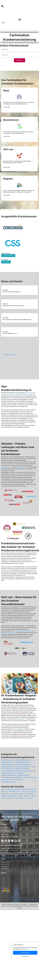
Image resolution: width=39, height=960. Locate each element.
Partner (3, 854)
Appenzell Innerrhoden (29, 789)
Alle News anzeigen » (10, 354)
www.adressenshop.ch (30, 631)
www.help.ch (6, 570)
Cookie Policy (26, 906)
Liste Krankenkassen (8, 255)
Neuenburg (22, 793)
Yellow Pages (4, 868)
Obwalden (4, 796)
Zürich (30, 798)
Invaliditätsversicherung (22, 769)
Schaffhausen (13, 796)
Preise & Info (6, 262)
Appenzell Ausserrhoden (14, 789)
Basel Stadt (12, 791)
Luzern (16, 793)
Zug (26, 798)
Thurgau (8, 798)
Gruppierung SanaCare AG (23, 766)
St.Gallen (33, 796)
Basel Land (4, 791)
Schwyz (20, 796)
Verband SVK (5, 780)
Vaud (17, 798)
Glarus (33, 791)
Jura (11, 793)
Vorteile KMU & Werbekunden (9, 850)
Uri (13, 798)
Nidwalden (30, 793)
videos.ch (22, 729)
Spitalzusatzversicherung (8, 775)
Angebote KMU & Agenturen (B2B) (10, 848)
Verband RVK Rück (17, 777)
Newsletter (4, 852)
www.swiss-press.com (7, 467)
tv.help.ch (15, 729)
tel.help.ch (31, 570)
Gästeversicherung (21, 760)
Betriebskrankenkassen (8, 760)
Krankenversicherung (28, 771)
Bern (18, 791)
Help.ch (17, 904)
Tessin (3, 798)
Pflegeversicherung (6, 773)
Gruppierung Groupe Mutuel (22, 764)
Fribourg (23, 791)
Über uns (19, 908)
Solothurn (26, 796)
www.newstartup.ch (18, 631)
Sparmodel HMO (19, 773)
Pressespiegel (5, 866)
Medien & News (5, 862)
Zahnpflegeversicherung (8, 782)
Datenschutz (34, 906)
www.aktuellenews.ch (21, 467)
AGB (8, 906)
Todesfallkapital (5, 777)
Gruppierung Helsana (7, 766)
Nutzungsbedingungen (16, 906)
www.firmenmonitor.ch (10, 632)
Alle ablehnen (25, 956)
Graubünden (5, 793)
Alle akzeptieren (25, 953)
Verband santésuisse (30, 777)
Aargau (3, 789)
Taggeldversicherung (23, 775)
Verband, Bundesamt (16, 780)
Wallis (21, 798)
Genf (28, 791)
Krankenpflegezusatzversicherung (11, 771)
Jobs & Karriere (5, 864)
